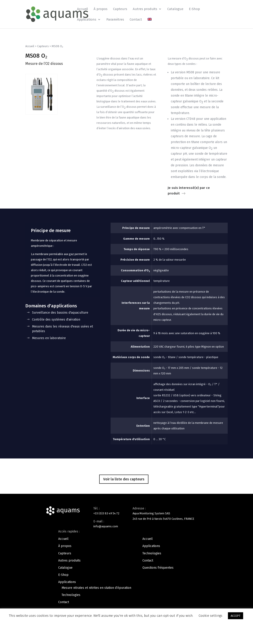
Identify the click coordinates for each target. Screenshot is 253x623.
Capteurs (120, 9)
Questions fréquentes (158, 568)
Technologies (71, 595)
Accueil (82, 9)
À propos (100, 9)
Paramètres (115, 19)
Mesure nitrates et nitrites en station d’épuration (96, 588)
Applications (86, 19)
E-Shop (194, 9)
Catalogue (175, 9)
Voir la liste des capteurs (123, 479)
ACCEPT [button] (235, 615)
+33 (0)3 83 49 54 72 (106, 513)
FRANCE (189, 518)
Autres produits (145, 9)
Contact (136, 19)
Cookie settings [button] (210, 616)
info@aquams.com (105, 526)
